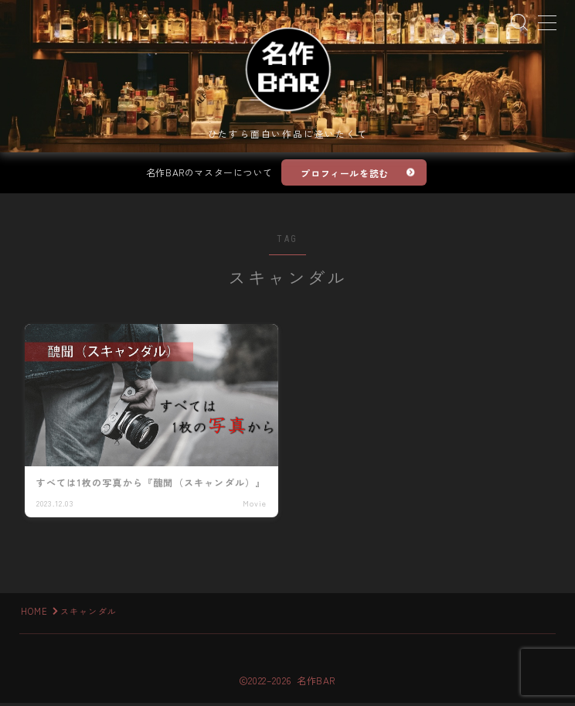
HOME (35, 614)
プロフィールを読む (345, 175)
